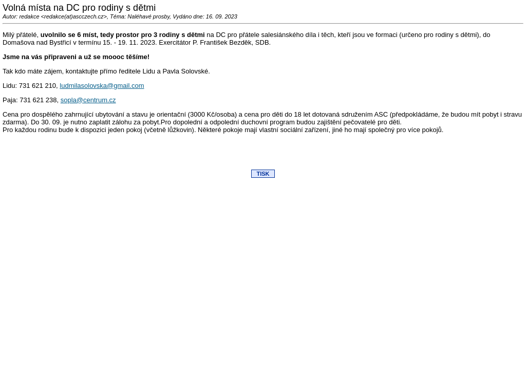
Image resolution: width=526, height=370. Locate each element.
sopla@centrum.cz (88, 100)
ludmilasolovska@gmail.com (102, 85)
